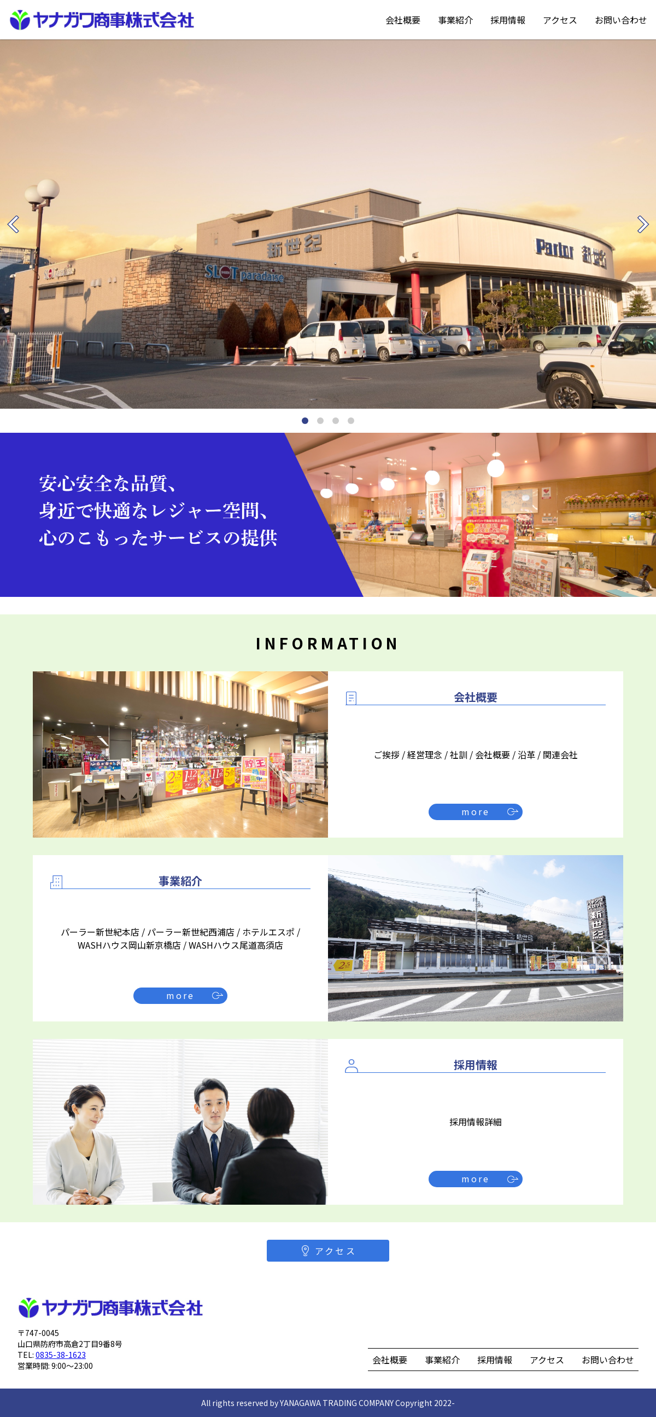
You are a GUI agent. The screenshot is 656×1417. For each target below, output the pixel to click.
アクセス (560, 19)
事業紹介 (455, 19)
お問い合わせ (621, 19)
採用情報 (507, 19)
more (475, 811)
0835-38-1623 (61, 1354)
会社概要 (402, 19)
